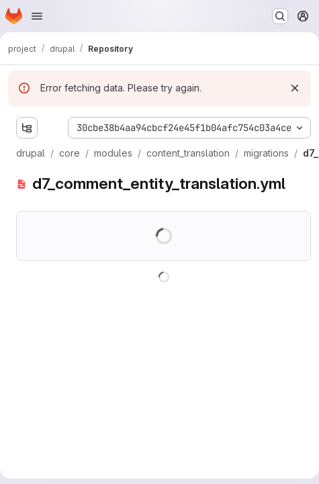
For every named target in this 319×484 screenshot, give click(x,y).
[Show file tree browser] (27, 127)
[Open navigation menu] (37, 16)
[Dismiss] (295, 88)
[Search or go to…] (280, 16)
